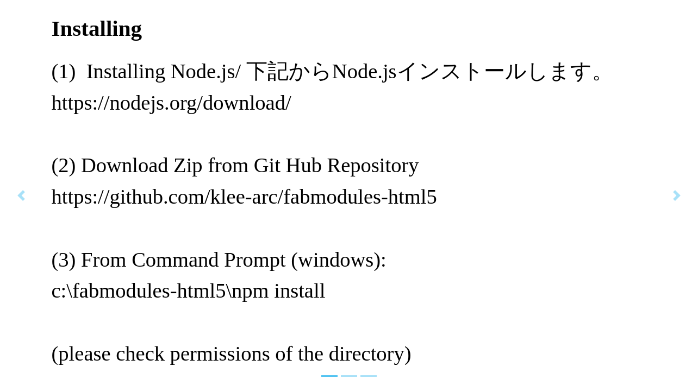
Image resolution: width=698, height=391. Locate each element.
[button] (21, 195)
